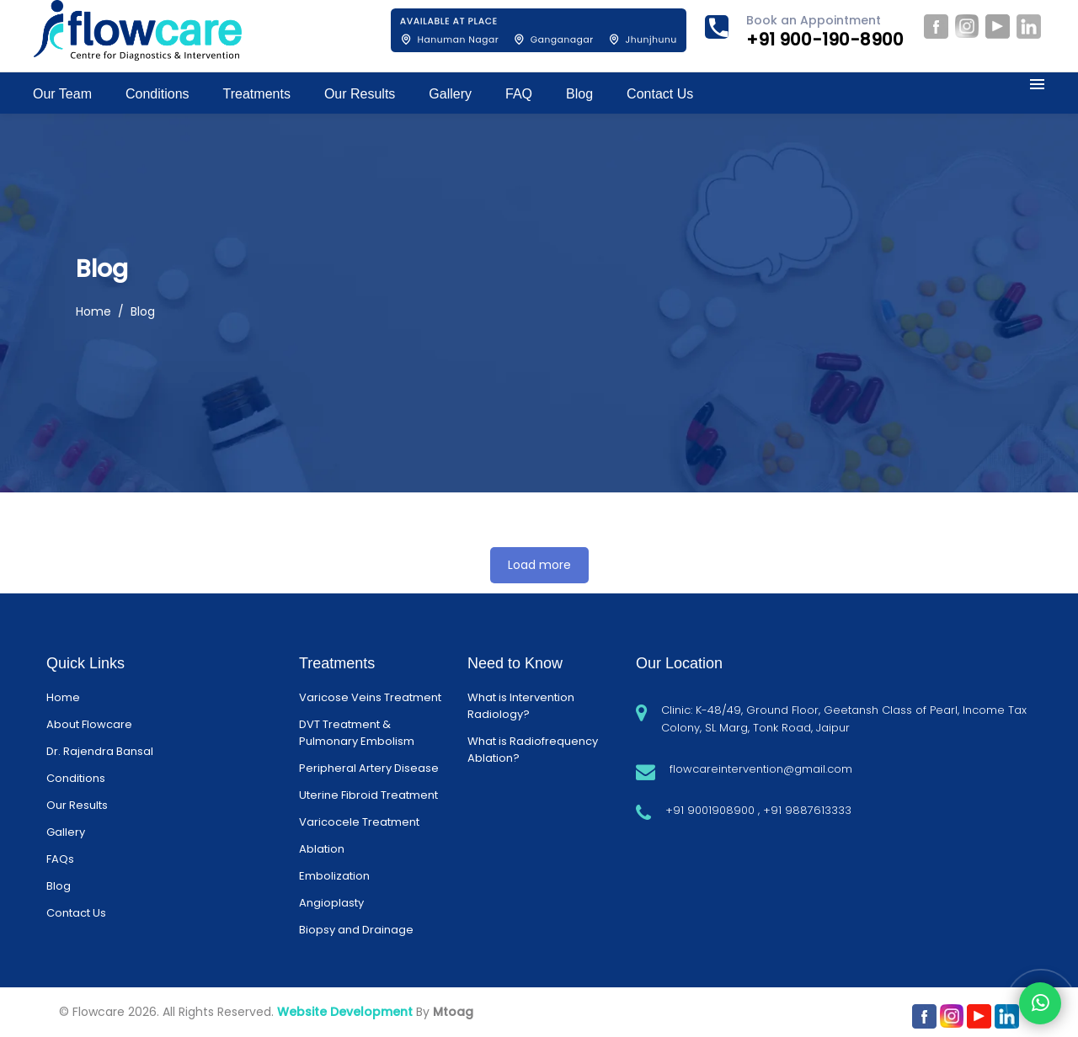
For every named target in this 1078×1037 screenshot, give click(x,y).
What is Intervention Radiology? (520, 705)
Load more (539, 564)
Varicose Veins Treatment (370, 697)
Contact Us (76, 913)
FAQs (60, 859)
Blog (58, 886)
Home (93, 311)
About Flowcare (89, 724)
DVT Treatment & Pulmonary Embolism (356, 732)
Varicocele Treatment (359, 822)
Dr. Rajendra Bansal (99, 751)
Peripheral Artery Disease (369, 768)
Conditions (75, 778)
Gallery (65, 832)
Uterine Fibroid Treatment (368, 795)
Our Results (77, 805)
